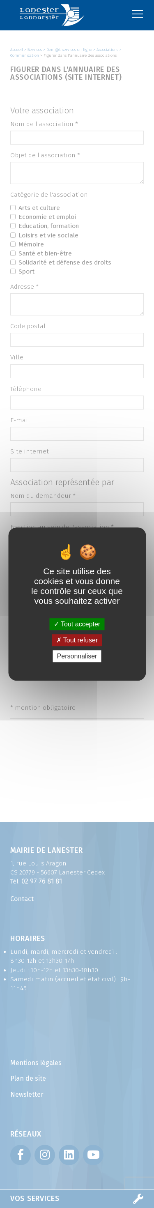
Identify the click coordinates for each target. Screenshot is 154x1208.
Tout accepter (77, 624)
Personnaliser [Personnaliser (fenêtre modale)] (77, 656)
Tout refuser (77, 640)
